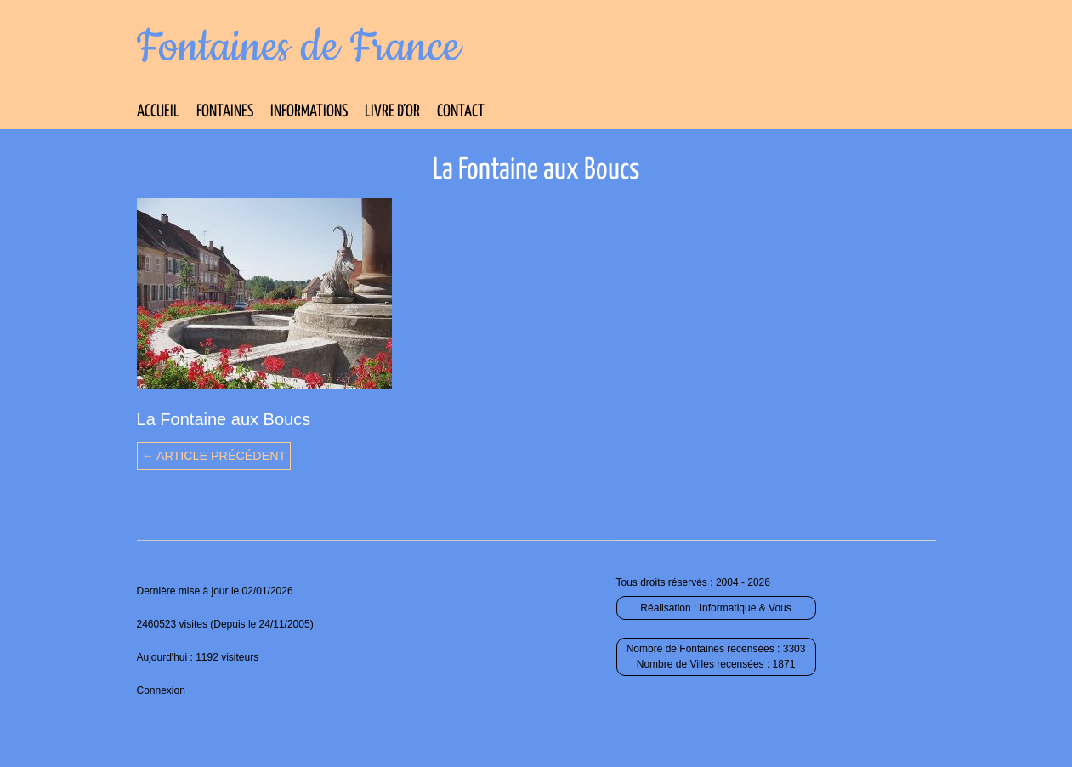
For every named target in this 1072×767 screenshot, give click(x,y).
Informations (309, 112)
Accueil (158, 112)
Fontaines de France (299, 47)
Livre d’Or (392, 112)
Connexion (161, 690)
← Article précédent (214, 456)
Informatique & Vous (745, 608)
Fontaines (224, 112)
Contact (461, 112)
